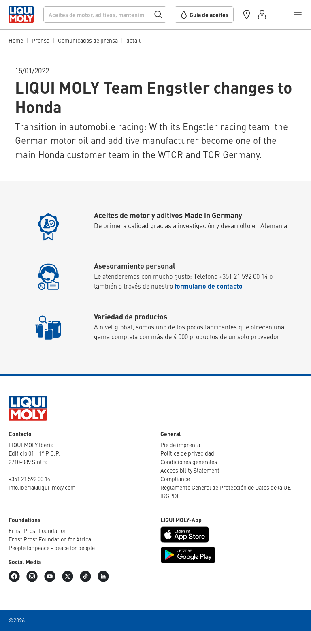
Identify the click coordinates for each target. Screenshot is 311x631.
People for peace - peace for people (52, 547)
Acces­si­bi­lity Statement (189, 470)
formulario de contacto (209, 286)
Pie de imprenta (180, 445)
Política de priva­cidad (187, 453)
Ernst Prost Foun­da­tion (38, 530)
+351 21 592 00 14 (29, 479)
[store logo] (21, 14)
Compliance (175, 479)
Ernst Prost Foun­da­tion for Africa (50, 539)
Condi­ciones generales (188, 462)
